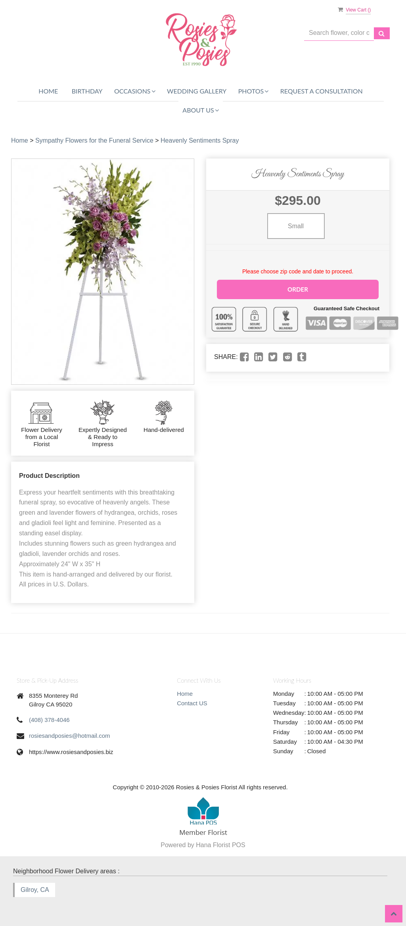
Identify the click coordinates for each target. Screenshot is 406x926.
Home (48, 91)
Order (297, 288)
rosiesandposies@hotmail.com (69, 735)
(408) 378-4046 (49, 719)
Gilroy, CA (35, 889)
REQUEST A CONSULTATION (321, 91)
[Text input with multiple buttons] (339, 33)
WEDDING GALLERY (196, 91)
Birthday (87, 91)
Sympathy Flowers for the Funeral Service (94, 140)
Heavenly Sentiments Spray (200, 140)
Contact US (192, 703)
